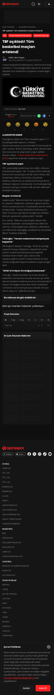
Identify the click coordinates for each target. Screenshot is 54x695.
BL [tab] (48, 320)
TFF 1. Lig (6, 473)
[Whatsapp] (39, 116)
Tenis (4, 612)
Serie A (5, 500)
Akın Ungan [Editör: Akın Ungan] (19, 57)
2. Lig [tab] (22, 320)
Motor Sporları (9, 594)
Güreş (5, 589)
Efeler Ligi (6, 570)
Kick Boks (6, 608)
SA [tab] (42, 320)
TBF (4, 36)
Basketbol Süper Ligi (41, 36)
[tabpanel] (27, 325)
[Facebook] (44, 116)
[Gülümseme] (8, 126)
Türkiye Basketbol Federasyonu (20, 36)
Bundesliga (7, 487)
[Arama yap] (33, 4)
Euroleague (7, 538)
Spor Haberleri (8, 27)
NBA (4, 533)
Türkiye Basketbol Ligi (12, 556)
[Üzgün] (27, 126)
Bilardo (5, 621)
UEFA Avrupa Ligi (9, 510)
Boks (4, 603)
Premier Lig (7, 491)
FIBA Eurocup (8, 547)
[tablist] (27, 320)
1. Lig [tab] (13, 320)
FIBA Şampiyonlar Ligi (11, 542)
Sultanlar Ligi (8, 575)
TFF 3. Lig (6, 482)
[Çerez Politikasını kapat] (48, 647)
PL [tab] (29, 320)
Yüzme (5, 617)
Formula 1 (6, 626)
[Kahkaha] (17, 126)
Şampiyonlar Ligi (9, 505)
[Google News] (11, 116)
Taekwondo (7, 635)
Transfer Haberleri (11, 524)
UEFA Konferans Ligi (11, 514)
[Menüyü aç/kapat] (39, 4)
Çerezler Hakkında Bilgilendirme (19, 678)
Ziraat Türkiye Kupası (11, 519)
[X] (49, 116)
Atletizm (6, 598)
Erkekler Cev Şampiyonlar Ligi (15, 566)
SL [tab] (5, 320)
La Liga (5, 496)
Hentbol (6, 584)
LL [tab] (35, 320)
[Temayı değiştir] (47, 4)
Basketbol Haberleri (27, 27)
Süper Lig (6, 468)
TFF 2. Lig (6, 477)
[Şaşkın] (45, 126)
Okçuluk (6, 631)
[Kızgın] (36, 126)
